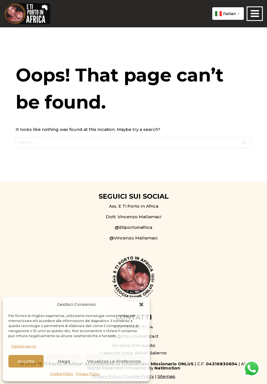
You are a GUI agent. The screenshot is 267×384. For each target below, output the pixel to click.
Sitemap (166, 376)
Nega (64, 361)
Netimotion (167, 368)
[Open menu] (255, 13)
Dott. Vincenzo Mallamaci (133, 216)
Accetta (26, 361)
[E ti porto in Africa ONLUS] (27, 14)
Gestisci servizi (23, 346)
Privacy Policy (88, 374)
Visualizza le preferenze (114, 361)
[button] (141, 304)
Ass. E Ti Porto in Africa (133, 206)
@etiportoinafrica (133, 227)
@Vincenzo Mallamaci (133, 238)
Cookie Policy (61, 374)
